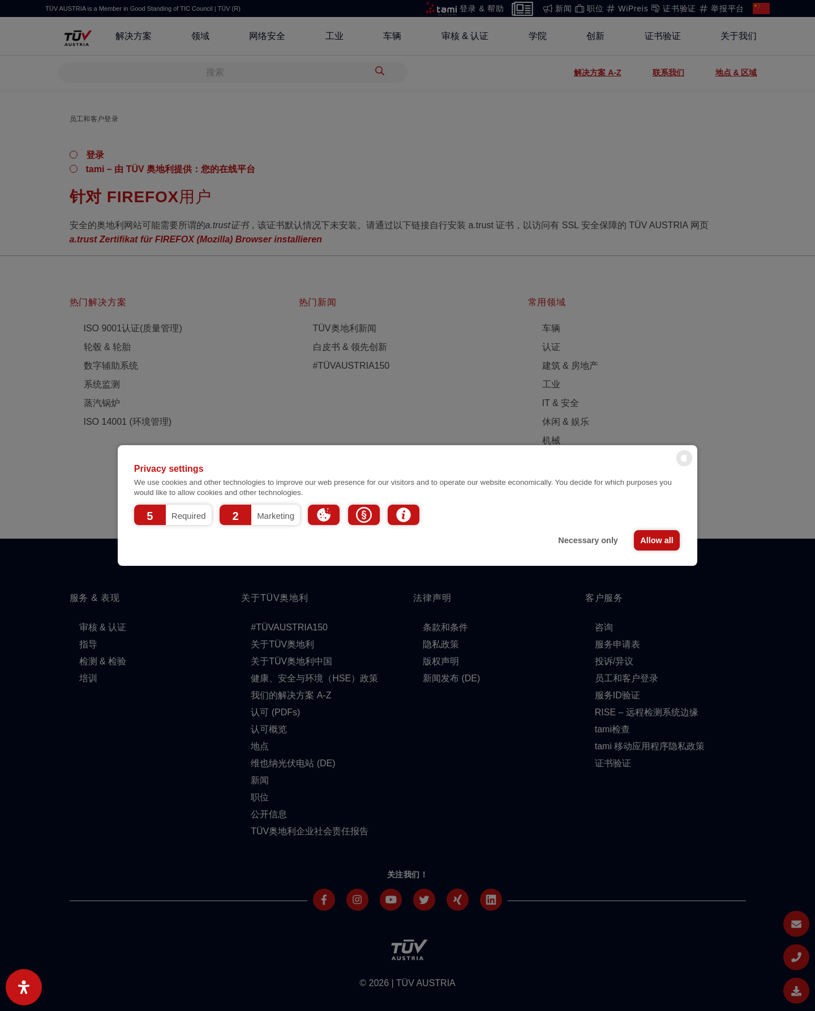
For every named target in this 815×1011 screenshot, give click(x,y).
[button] (173, 515)
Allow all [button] (656, 540)
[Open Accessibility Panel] (24, 987)
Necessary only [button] (588, 540)
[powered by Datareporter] (684, 465)
